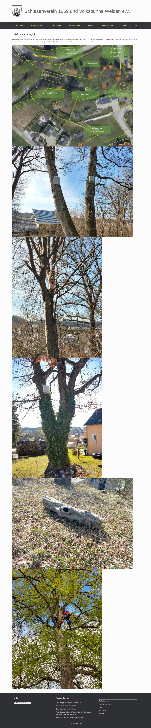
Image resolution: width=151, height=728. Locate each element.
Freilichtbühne (55, 25)
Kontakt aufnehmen (105, 704)
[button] (135, 25)
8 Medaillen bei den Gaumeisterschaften (70, 717)
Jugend (90, 25)
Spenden (125, 25)
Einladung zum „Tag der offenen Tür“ (68, 703)
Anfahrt (101, 707)
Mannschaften (74, 25)
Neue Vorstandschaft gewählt (66, 706)
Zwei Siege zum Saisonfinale (66, 709)
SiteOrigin (79, 723)
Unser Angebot (36, 25)
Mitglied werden (107, 25)
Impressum (102, 710)
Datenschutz (103, 713)
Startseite (19, 25)
